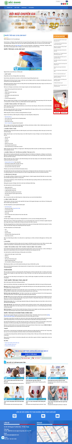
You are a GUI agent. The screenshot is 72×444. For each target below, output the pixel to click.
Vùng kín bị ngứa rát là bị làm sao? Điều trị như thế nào (60, 77)
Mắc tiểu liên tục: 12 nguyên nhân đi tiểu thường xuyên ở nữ (60, 54)
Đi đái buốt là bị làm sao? (58, 82)
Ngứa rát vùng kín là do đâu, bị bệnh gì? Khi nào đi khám (60, 47)
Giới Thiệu (17, 7)
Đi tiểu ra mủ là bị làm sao (10, 345)
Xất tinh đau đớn (8, 206)
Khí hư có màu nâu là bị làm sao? (60, 73)
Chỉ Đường (32, 7)
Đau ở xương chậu (8, 123)
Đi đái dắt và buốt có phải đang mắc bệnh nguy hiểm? (60, 80)
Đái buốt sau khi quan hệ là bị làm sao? (60, 68)
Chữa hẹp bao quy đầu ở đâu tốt (33, 380)
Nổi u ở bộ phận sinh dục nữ (10, 344)
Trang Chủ (9, 7)
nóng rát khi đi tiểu (16, 208)
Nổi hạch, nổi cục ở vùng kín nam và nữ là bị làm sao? (60, 86)
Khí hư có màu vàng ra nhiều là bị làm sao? (60, 71)
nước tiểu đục (18, 45)
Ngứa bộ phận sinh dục (9, 162)
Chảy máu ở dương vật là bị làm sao (12, 342)
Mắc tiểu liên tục (8, 116)
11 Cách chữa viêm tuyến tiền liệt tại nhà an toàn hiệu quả (60, 44)
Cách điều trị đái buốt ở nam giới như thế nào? (60, 61)
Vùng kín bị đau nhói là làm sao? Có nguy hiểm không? (60, 57)
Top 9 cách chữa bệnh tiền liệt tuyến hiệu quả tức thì (60, 40)
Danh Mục (24, 7)
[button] (5, 20)
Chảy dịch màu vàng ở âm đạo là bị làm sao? (60, 51)
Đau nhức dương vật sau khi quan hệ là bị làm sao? (60, 64)
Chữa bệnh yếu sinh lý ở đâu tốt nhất (56, 380)
